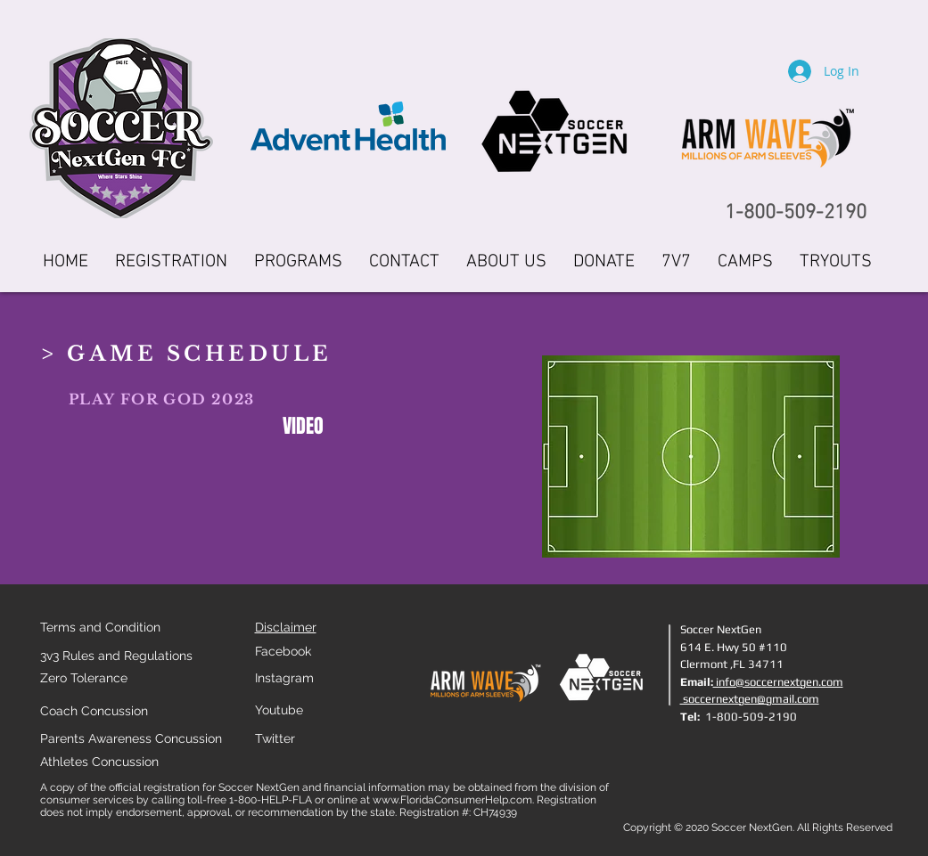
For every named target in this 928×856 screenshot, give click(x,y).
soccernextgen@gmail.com (749, 698)
